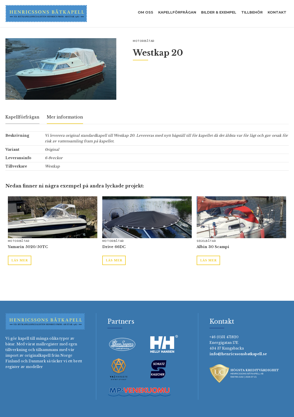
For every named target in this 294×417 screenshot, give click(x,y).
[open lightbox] (60, 69)
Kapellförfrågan (177, 12)
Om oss (145, 12)
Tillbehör (252, 12)
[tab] (22, 117)
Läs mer (19, 260)
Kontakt (277, 12)
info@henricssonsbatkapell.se (238, 354)
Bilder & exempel (218, 12)
